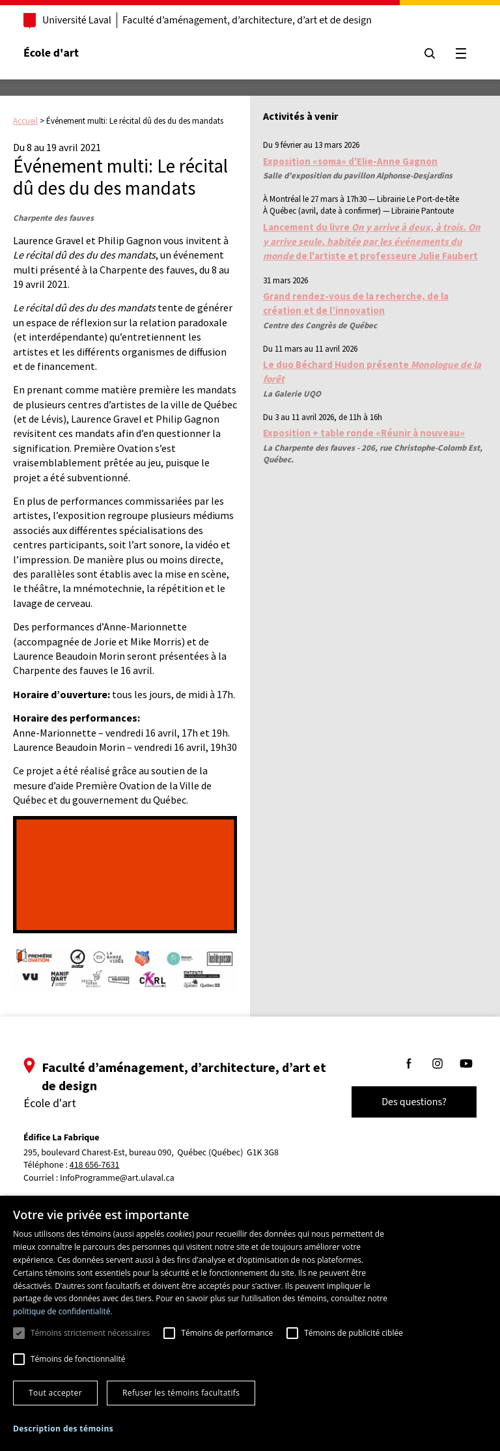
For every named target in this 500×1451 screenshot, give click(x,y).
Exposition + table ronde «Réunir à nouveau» (364, 433)
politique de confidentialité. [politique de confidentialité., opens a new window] (63, 1311)
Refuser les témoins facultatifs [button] (181, 1392)
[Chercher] (429, 53)
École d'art (51, 53)
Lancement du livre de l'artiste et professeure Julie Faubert (371, 241)
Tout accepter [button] (55, 1392)
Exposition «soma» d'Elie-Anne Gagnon (350, 161)
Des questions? (414, 1102)
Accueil (25, 120)
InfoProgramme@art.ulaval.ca (117, 1178)
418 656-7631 (95, 1165)
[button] (63, 1428)
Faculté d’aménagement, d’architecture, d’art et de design (247, 20)
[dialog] (250, 1323)
